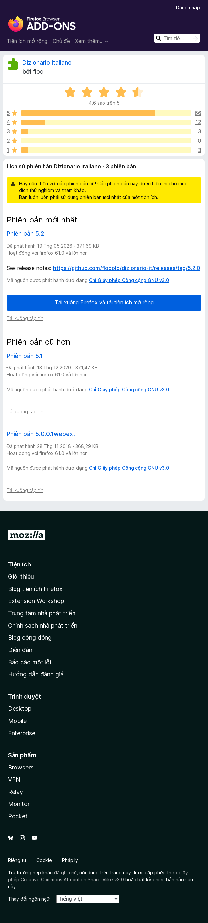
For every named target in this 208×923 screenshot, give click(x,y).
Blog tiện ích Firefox (35, 588)
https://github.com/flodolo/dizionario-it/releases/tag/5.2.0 (126, 268)
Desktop (19, 708)
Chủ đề (61, 41)
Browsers (21, 767)
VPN (14, 779)
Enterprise (21, 733)
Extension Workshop (36, 601)
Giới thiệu (21, 576)
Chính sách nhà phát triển (42, 625)
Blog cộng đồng (30, 637)
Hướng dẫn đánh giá (36, 674)
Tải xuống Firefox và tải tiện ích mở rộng (104, 302)
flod (38, 71)
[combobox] (177, 38)
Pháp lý (70, 860)
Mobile (17, 720)
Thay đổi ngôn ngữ (29, 899)
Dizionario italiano (47, 62)
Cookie (44, 860)
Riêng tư (17, 860)
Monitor (19, 804)
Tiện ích (19, 564)
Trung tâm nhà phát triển (41, 613)
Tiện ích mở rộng (27, 41)
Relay (15, 791)
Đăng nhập (188, 7)
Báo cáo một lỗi (29, 662)
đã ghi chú (65, 872)
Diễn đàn (20, 649)
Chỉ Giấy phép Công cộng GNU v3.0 (129, 280)
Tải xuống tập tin (25, 318)
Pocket (18, 816)
